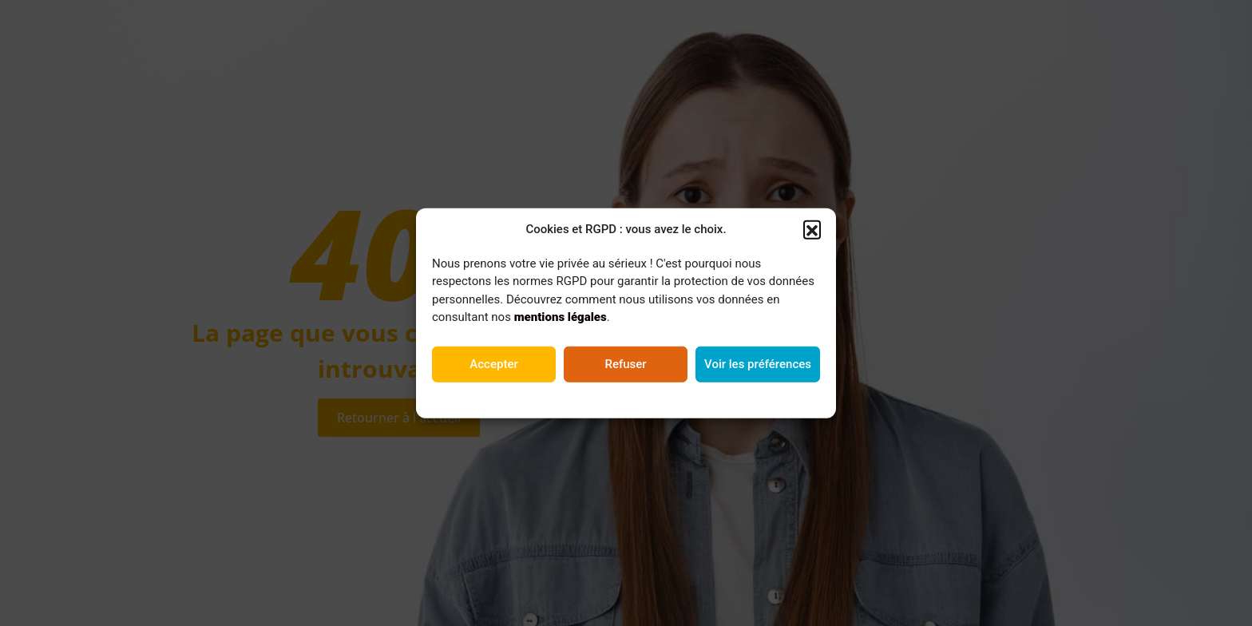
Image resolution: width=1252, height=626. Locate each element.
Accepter (493, 365)
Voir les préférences (757, 365)
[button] (812, 230)
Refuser (625, 365)
